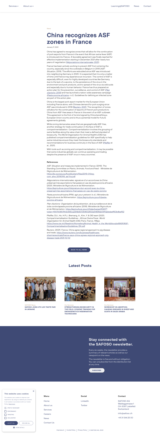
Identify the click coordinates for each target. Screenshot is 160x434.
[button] (14, 6)
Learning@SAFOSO (120, 6)
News (136, 6)
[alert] (18, 410)
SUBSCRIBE (96, 370)
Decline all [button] (26, 423)
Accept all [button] (11, 423)
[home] (80, 6)
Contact (147, 6)
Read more (12, 404)
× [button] (33, 391)
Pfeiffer (106, 143)
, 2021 (82, 62)
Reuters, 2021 (79, 107)
